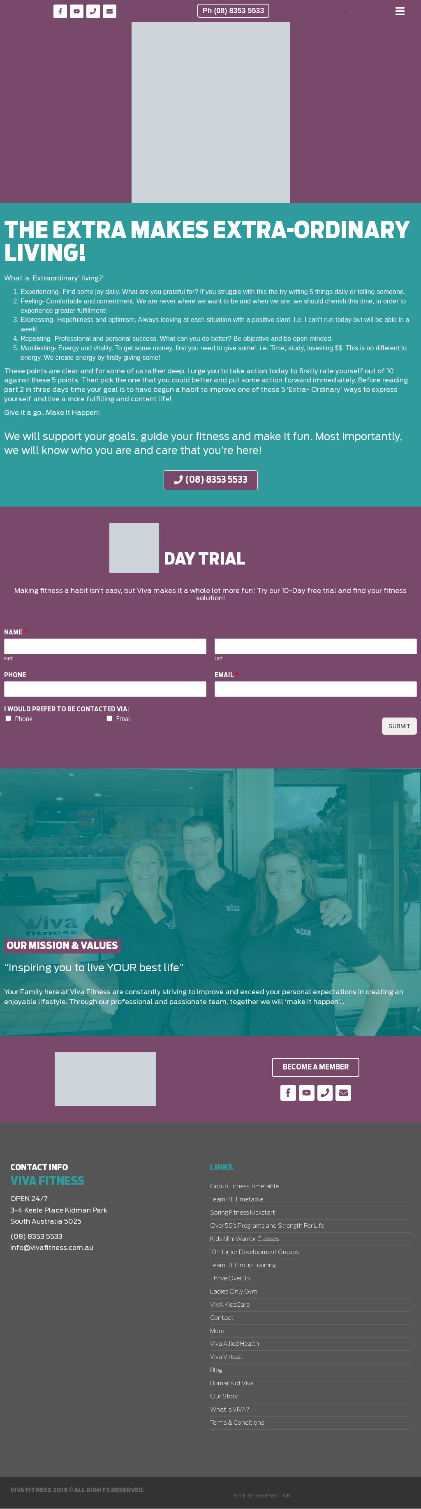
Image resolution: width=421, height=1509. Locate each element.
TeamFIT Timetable (236, 1200)
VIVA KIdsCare (230, 1305)
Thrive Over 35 (230, 1279)
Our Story (224, 1397)
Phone (15, 675)
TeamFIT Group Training (242, 1266)
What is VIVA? (229, 1410)
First (8, 659)
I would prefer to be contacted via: (66, 709)
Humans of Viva (232, 1384)
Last (219, 659)
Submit (399, 726)
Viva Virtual (226, 1358)
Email (227, 675)
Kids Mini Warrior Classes (244, 1240)
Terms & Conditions (237, 1423)
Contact (222, 1319)
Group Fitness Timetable (244, 1187)
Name (15, 632)
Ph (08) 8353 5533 (233, 11)
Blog (216, 1371)
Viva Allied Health (234, 1344)
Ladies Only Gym (233, 1292)
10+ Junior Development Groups (254, 1253)
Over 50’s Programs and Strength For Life (267, 1226)
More (217, 1332)
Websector (273, 1496)
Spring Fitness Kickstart (242, 1213)
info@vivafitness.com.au (51, 1248)
